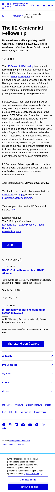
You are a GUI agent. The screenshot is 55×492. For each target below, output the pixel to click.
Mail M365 (7, 405)
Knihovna (19, 405)
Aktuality (7, 356)
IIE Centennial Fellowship (20, 66)
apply (21, 194)
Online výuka (40, 412)
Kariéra (6, 382)
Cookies (20, 444)
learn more (7, 194)
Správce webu (8, 444)
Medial (48, 405)
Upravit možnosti (33, 477)
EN (38, 5)
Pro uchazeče (9, 365)
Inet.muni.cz (25, 412)
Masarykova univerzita (19, 440)
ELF (4, 412)
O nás (5, 391)
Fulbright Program (20, 76)
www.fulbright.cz (11, 231)
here (13, 209)
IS (16, 412)
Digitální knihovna (34, 405)
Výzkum (6, 373)
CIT (10, 412)
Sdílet (12, 245)
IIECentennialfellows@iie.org (17, 198)
